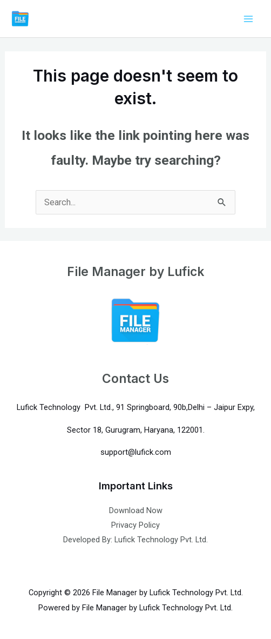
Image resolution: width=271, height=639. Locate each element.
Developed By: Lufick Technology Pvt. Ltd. (135, 539)
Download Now (135, 510)
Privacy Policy (135, 525)
